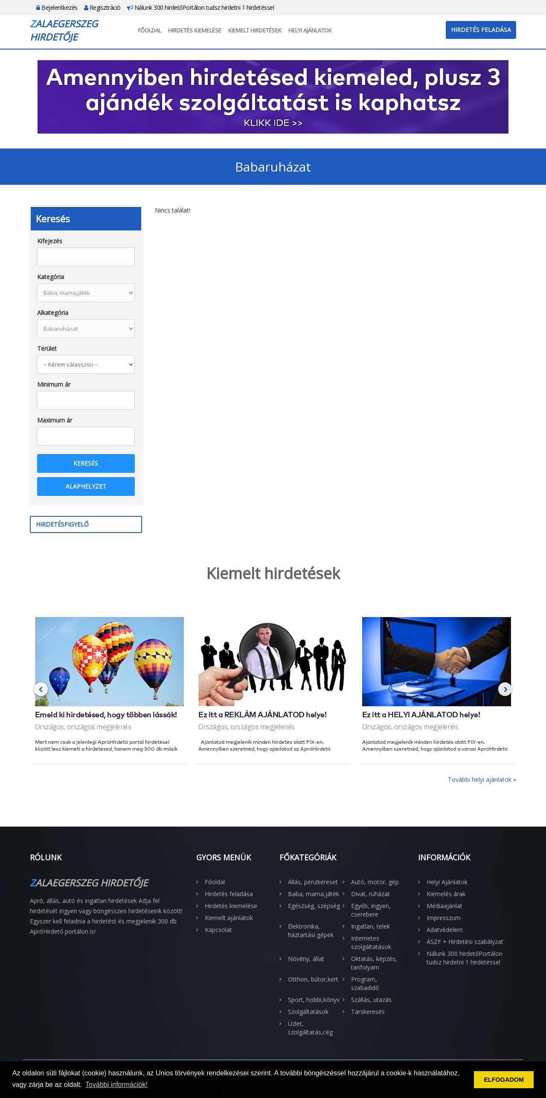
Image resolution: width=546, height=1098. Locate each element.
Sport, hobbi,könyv (314, 1000)
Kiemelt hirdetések (255, 30)
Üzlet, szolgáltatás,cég (310, 1027)
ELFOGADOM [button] (504, 1079)
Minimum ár (53, 384)
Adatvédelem (445, 930)
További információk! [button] (116, 1084)
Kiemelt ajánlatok (229, 918)
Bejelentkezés (57, 7)
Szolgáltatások (308, 1012)
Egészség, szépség (314, 906)
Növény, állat (306, 959)
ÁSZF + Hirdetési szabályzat (465, 942)
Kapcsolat (218, 930)
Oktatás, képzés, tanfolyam (374, 963)
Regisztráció (102, 7)
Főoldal (149, 30)
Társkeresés (368, 1012)
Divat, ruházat (370, 894)
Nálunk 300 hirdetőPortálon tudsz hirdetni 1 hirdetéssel (200, 7)
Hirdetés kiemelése (194, 30)
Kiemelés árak (446, 894)
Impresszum (444, 918)
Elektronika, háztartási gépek (311, 930)
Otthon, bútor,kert (313, 979)
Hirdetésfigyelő (62, 524)
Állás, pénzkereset (313, 882)
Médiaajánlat (444, 906)
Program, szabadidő (365, 983)
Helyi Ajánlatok (310, 30)
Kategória (50, 277)
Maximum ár (54, 420)
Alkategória (52, 313)
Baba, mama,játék (313, 894)
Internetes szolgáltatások (371, 942)
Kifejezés (49, 241)
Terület (47, 348)
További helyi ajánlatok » (482, 779)
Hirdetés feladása (481, 30)
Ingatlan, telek (370, 926)
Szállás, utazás (371, 1000)
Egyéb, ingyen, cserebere (371, 910)
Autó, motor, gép (375, 882)
